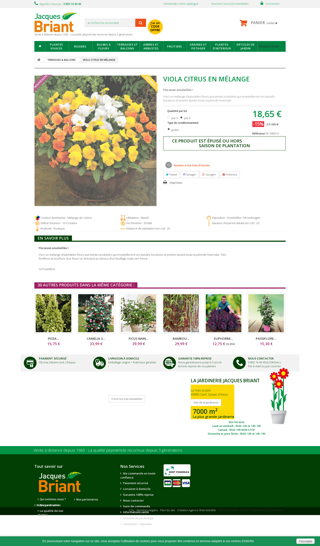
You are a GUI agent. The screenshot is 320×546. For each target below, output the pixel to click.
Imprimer (176, 183)
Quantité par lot (177, 111)
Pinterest (229, 174)
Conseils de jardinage (137, 518)
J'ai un (155, 26)
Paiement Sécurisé (53, 358)
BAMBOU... (181, 338)
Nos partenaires (87, 499)
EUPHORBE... (223, 338)
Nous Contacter (261, 358)
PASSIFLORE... (266, 338)
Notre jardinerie (87, 505)
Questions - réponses (136, 524)
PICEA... (53, 338)
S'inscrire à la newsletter (126, 399)
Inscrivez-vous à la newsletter (230, 4)
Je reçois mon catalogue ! (49, 401)
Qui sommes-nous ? (53, 499)
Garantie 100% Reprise (195, 358)
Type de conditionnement (183, 123)
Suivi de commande (136, 506)
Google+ (209, 174)
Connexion (272, 4)
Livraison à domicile (123, 358)
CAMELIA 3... (96, 338)
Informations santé (135, 512)
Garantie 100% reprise (138, 495)
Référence (258, 133)
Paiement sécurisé (135, 483)
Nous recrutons (50, 505)
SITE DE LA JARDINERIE (236, 406)
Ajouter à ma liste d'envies (191, 165)
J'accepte (305, 541)
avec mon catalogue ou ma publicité (200, 23)
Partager (189, 174)
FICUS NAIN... (138, 338)
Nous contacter (133, 500)
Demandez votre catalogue (181, 4)
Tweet (171, 174)
